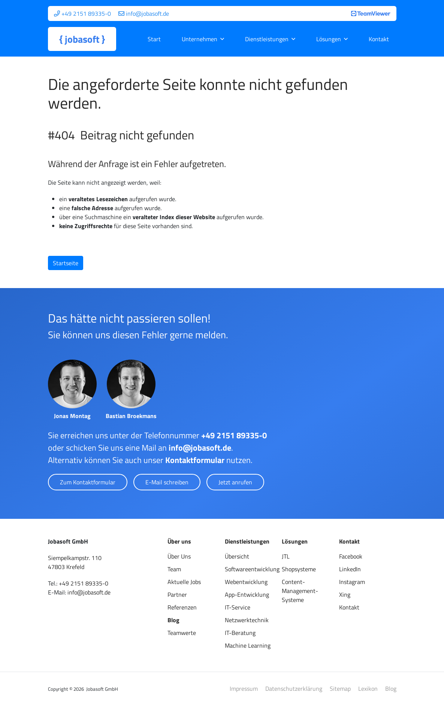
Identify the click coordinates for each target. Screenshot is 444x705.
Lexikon (368, 688)
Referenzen (182, 607)
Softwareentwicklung (252, 569)
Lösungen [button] (328, 38)
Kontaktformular (194, 460)
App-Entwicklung (247, 594)
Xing (344, 594)
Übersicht (237, 556)
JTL (286, 556)
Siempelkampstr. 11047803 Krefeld (75, 562)
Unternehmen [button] (199, 38)
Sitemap (340, 688)
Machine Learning (248, 645)
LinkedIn (350, 569)
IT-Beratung (240, 632)
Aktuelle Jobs (184, 581)
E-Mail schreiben (166, 482)
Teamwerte (181, 632)
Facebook (350, 556)
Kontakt (379, 38)
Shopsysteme (299, 569)
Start (154, 38)
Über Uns (179, 556)
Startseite (65, 262)
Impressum (244, 688)
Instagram (352, 581)
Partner (177, 594)
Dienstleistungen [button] (267, 38)
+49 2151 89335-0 (234, 435)
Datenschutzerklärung (293, 688)
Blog (173, 619)
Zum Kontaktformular (87, 482)
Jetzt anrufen (235, 482)
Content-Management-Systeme (300, 590)
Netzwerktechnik (247, 619)
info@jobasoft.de (200, 447)
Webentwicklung (246, 581)
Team (174, 569)
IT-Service (237, 607)
